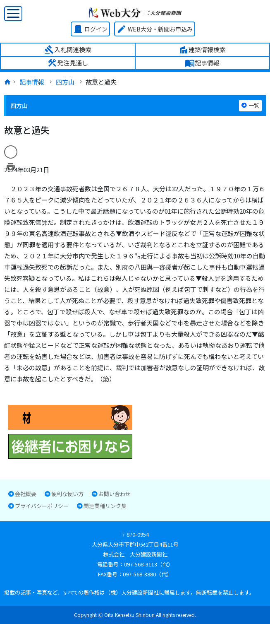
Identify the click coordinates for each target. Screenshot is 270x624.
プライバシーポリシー (42, 506)
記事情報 (202, 63)
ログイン (90, 29)
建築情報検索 (202, 50)
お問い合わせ (114, 494)
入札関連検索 (67, 50)
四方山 (65, 81)
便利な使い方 (67, 494)
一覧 (250, 105)
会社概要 (25, 494)
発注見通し (67, 63)
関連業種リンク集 (105, 506)
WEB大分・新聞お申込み (155, 29)
